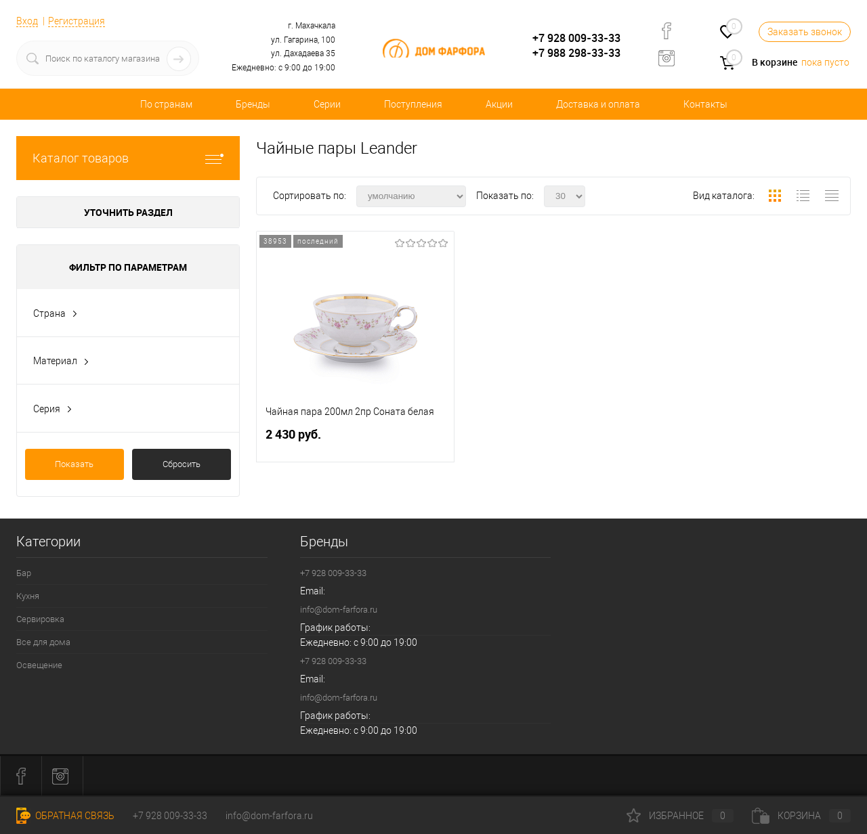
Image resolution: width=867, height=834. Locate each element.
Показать (74, 464)
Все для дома (43, 642)
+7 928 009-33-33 (576, 37)
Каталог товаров (128, 158)
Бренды (253, 104)
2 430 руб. (355, 439)
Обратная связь (65, 815)
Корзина (801, 815)
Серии (327, 104)
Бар (23, 573)
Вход (27, 21)
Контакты (705, 104)
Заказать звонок (804, 31)
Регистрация (76, 21)
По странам (166, 104)
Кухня (27, 596)
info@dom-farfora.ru (338, 610)
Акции (499, 104)
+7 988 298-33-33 (576, 52)
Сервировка (40, 619)
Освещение (39, 665)
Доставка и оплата (598, 104)
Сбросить (181, 464)
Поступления (413, 104)
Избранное (680, 815)
